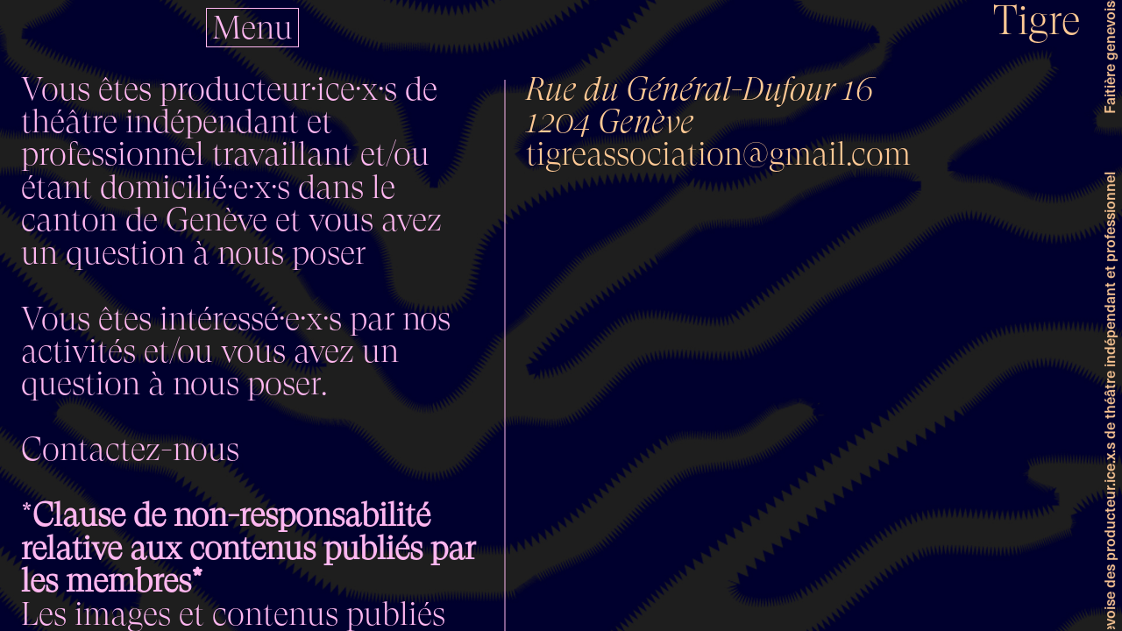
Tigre (1037, 20)
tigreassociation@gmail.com (718, 154)
